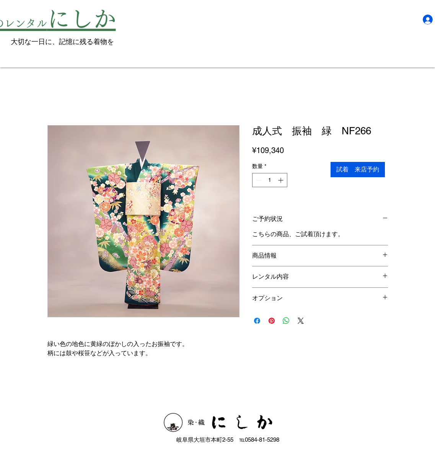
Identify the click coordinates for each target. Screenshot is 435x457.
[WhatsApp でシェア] (286, 320)
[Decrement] (258, 180)
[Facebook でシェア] (257, 320)
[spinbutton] (270, 180)
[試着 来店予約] (358, 169)
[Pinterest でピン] (271, 320)
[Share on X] (300, 320)
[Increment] (281, 180)
